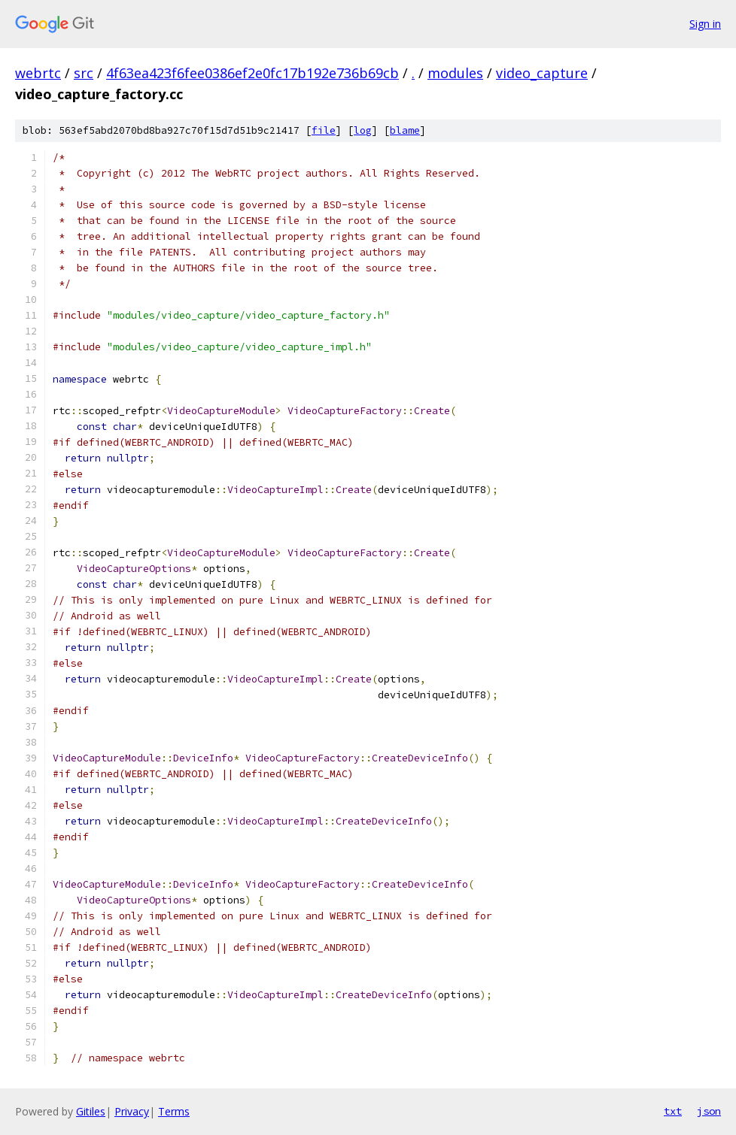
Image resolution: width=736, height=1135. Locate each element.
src (83, 73)
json (709, 1111)
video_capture (542, 73)
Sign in (705, 24)
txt (673, 1111)
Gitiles (90, 1111)
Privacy (131, 1111)
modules (455, 73)
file (324, 130)
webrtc (38, 73)
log (363, 130)
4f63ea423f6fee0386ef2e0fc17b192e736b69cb (252, 73)
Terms (174, 1111)
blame (405, 130)
